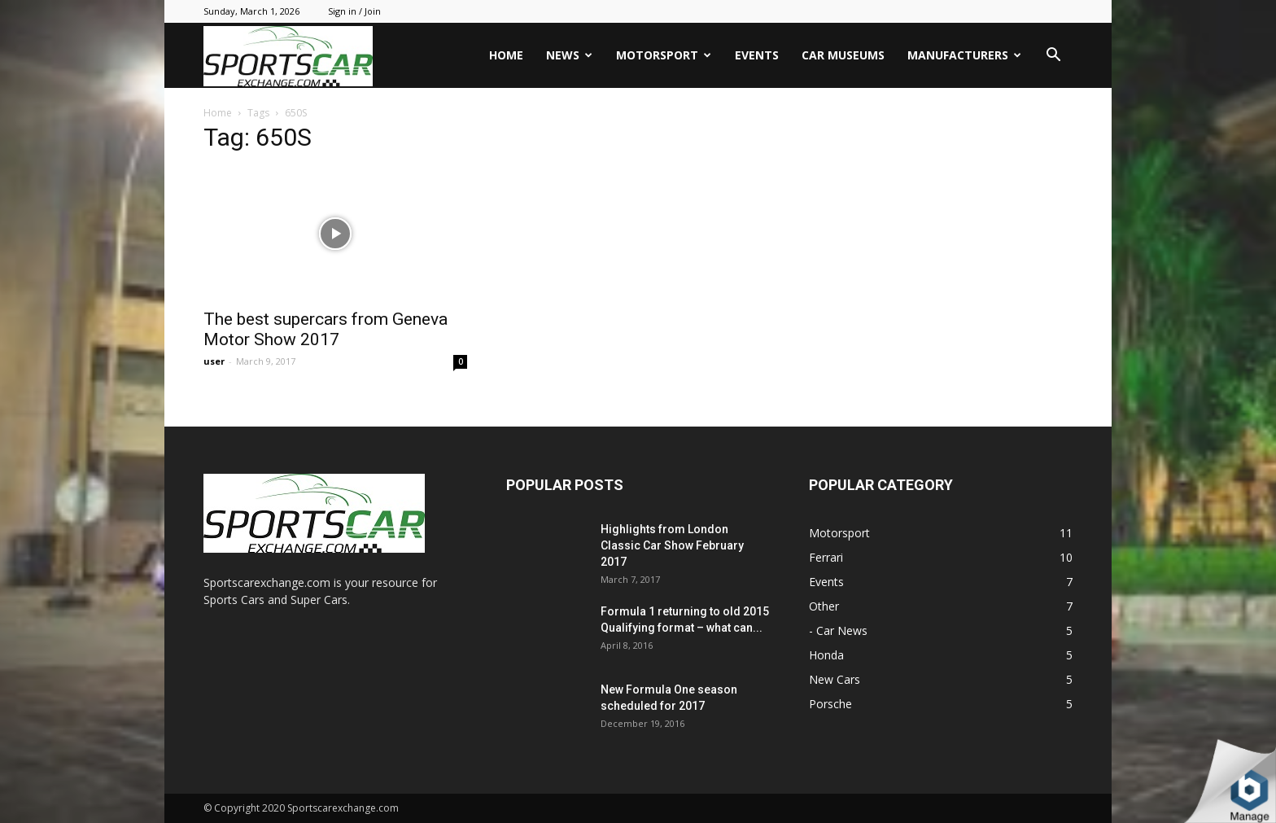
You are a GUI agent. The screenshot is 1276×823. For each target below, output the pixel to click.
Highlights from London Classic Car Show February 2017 (672, 545)
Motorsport (663, 55)
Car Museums (843, 55)
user (214, 361)
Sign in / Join (354, 11)
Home (506, 55)
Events (757, 55)
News (569, 55)
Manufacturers (964, 55)
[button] (1053, 56)
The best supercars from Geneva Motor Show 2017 (325, 329)
